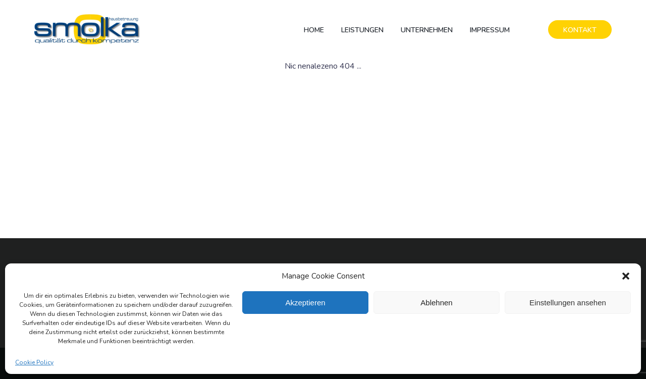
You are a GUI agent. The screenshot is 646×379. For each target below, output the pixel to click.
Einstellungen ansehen (567, 302)
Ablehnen (436, 302)
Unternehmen (427, 30)
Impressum (490, 30)
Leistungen (362, 30)
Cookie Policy (34, 362)
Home (314, 30)
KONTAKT (580, 30)
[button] (626, 276)
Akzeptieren (305, 302)
